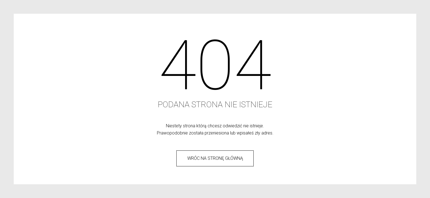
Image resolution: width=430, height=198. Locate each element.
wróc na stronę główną (215, 158)
